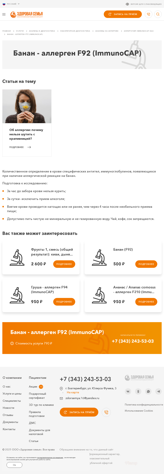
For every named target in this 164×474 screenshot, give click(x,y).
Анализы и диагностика (42, 31)
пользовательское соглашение (50, 458)
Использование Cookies (139, 410)
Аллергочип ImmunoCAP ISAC (139, 31)
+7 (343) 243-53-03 (133, 341)
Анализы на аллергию (106, 31)
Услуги (20, 31)
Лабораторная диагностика (75, 31)
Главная (6, 31)
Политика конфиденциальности (143, 404)
